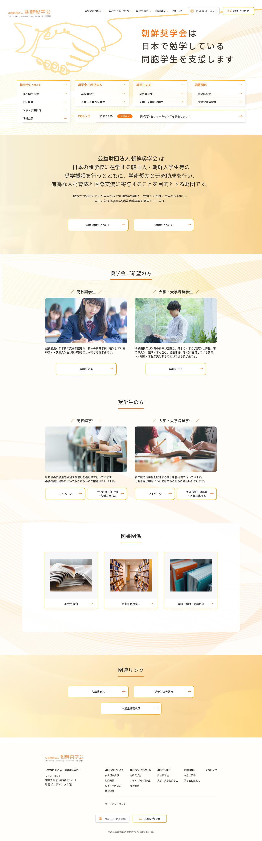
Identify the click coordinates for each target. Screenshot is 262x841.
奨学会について (95, 11)
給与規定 (134, 785)
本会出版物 (204, 94)
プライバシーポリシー (116, 803)
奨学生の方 (143, 11)
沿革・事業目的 (32, 110)
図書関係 (161, 11)
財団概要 (28, 102)
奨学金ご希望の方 (120, 11)
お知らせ (177, 11)
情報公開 (28, 118)
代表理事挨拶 (31, 94)
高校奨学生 (87, 94)
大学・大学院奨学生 (93, 102)
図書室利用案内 (207, 102)
